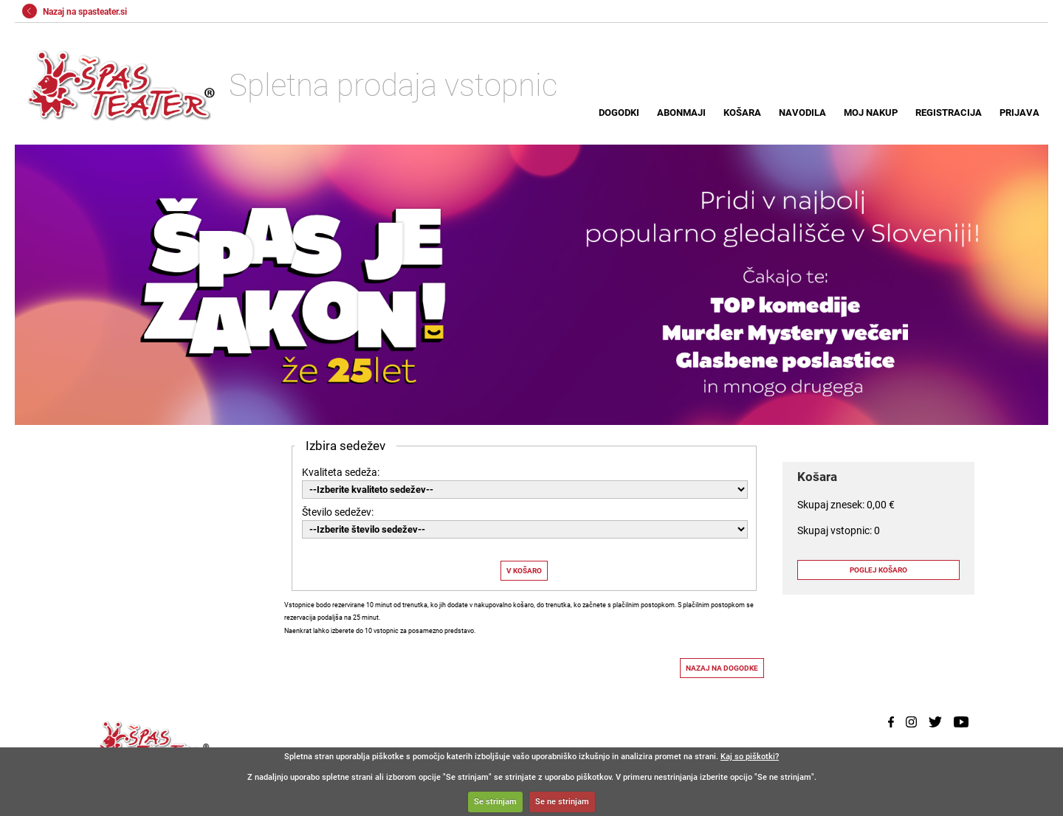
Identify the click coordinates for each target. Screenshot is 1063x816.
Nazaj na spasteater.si (74, 12)
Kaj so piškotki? (749, 756)
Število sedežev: (338, 512)
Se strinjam (495, 801)
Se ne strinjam (562, 801)
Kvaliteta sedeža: (340, 472)
